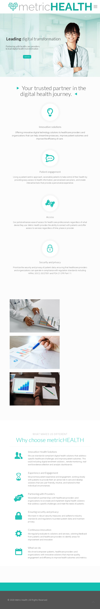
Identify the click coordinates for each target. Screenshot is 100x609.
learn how (27, 57)
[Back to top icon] (93, 602)
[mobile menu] (95, 6)
